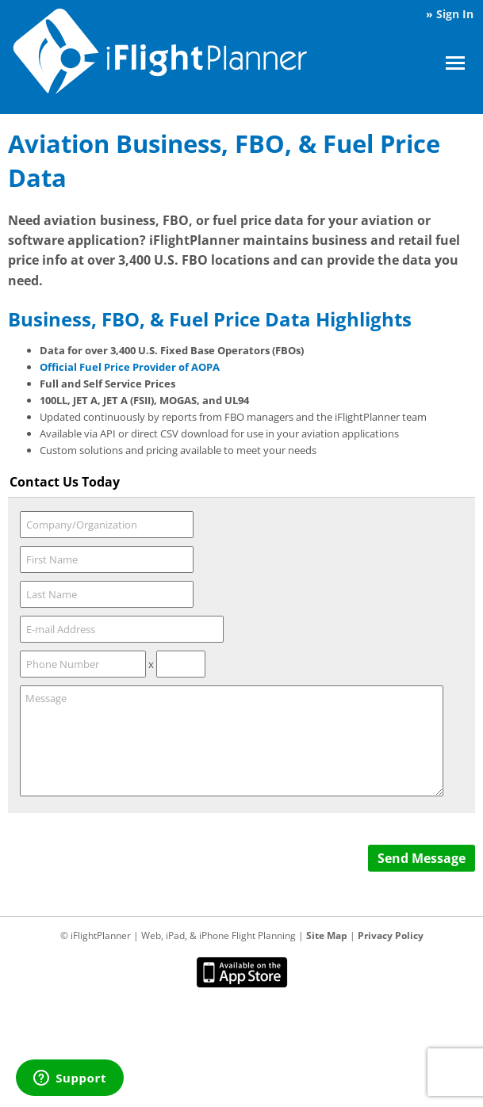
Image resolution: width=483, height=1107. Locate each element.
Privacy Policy (391, 935)
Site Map (326, 935)
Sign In (454, 13)
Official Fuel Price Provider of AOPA (130, 367)
